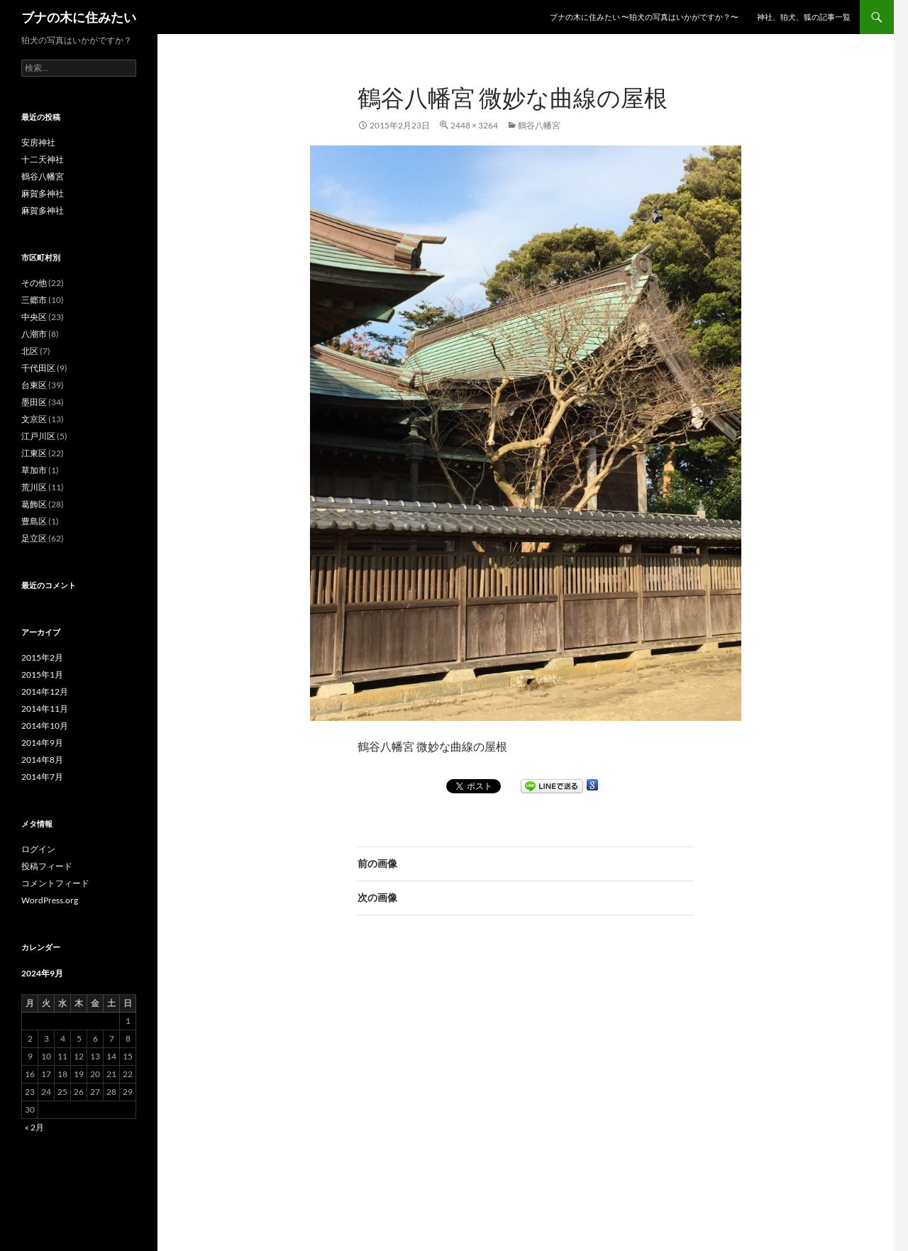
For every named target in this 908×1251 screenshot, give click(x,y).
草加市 (34, 470)
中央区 (34, 317)
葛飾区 (34, 504)
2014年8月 (42, 759)
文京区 (34, 419)
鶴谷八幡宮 (539, 125)
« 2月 (34, 1127)
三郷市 (34, 299)
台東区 (34, 385)
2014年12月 (44, 691)
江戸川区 (38, 436)
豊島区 (34, 521)
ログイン (38, 849)
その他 (34, 282)
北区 (29, 351)
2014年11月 (44, 708)
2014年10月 (44, 725)
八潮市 (34, 334)
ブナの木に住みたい (78, 17)
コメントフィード (55, 883)
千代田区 (38, 368)
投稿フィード (46, 866)
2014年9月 (42, 742)
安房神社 (38, 142)
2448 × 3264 (474, 125)
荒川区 (34, 487)
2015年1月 (42, 674)
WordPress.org (49, 900)
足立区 (34, 538)
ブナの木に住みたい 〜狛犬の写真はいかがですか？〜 (644, 16)
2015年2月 (42, 657)
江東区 (34, 453)
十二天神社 (42, 159)
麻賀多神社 (42, 193)
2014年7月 (42, 776)
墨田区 (34, 402)
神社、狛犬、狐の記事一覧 (804, 16)
